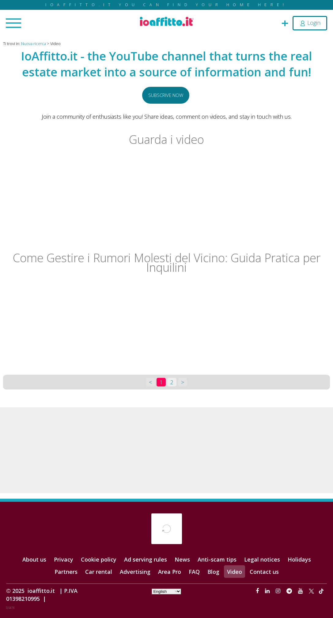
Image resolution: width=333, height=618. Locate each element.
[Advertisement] (166, 450)
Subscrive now (165, 95)
